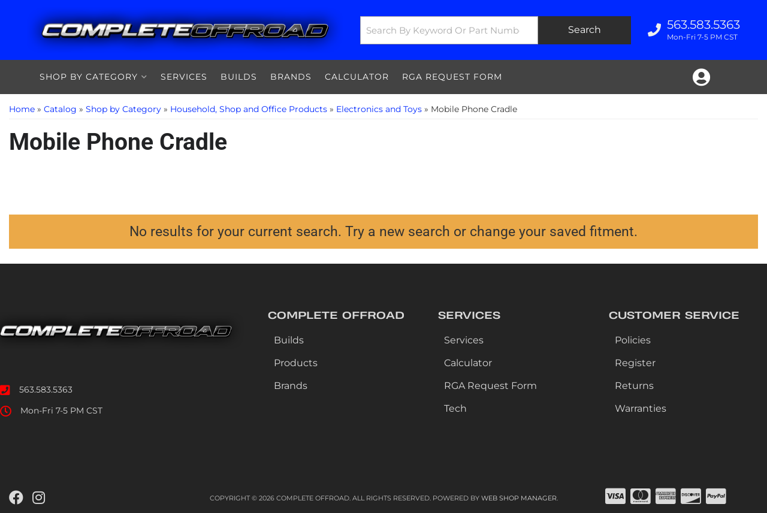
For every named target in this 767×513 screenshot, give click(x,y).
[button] (495, 30)
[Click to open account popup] (701, 77)
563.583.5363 (46, 389)
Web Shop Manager (519, 498)
